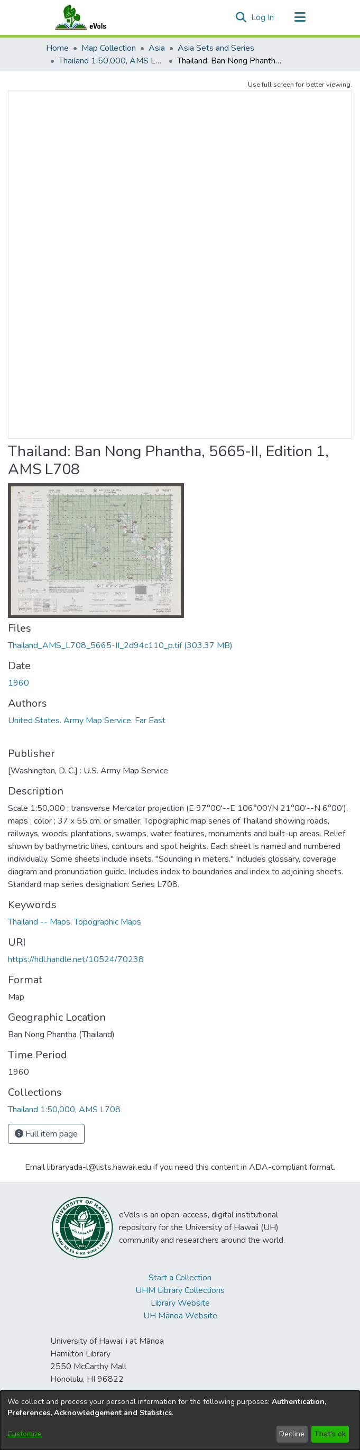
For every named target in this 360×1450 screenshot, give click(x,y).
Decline (291, 1434)
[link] (120, 645)
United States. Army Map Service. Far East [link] (86, 720)
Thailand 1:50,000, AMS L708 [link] (111, 61)
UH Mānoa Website (180, 1316)
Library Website (180, 1303)
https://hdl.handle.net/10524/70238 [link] (76, 959)
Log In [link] (263, 17)
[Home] (90, 17)
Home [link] (57, 48)
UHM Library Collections (180, 1290)
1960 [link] (18, 683)
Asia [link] (157, 48)
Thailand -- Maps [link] (39, 922)
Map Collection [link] (108, 48)
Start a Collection (180, 1277)
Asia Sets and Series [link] (216, 48)
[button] (241, 17)
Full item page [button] (46, 1134)
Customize (24, 1434)
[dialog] (180, 1420)
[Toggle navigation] (300, 17)
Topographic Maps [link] (107, 922)
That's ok (330, 1434)
